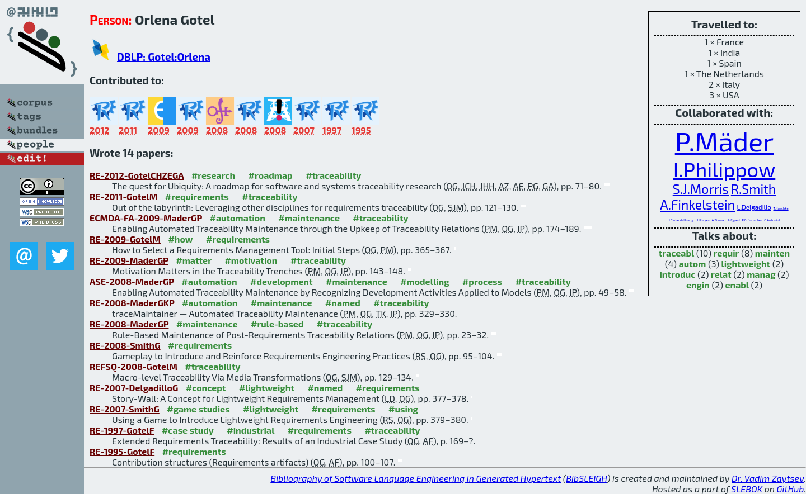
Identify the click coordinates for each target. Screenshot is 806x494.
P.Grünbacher (752, 220)
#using (403, 408)
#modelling (424, 281)
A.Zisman (718, 220)
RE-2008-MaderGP (129, 324)
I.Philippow (724, 169)
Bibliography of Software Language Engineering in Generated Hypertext (415, 478)
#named (342, 302)
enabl (737, 284)
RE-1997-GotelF (122, 430)
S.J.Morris (701, 189)
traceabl (676, 253)
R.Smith (753, 189)
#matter (194, 260)
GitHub (790, 488)
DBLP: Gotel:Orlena (163, 56)
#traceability (333, 175)
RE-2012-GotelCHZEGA (137, 175)
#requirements (197, 196)
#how (180, 239)
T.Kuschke (781, 208)
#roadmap (271, 175)
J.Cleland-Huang (681, 220)
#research (213, 175)
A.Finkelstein (697, 204)
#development (281, 281)
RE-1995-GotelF (122, 451)
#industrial (250, 430)
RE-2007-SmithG (125, 408)
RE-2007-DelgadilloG (134, 387)
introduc (677, 274)
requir (726, 253)
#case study (188, 430)
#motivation (250, 260)
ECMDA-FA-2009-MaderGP (146, 217)
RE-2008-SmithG (125, 345)
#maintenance (309, 217)
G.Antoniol (772, 220)
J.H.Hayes (702, 220)
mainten (772, 253)
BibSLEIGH (586, 478)
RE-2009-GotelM (125, 239)
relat (721, 274)
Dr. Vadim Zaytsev (768, 478)
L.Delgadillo (754, 207)
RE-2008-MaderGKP (132, 302)
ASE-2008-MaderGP (132, 281)
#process (482, 281)
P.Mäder (724, 141)
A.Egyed (734, 220)
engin (698, 284)
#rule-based (277, 324)
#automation (237, 217)
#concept (206, 387)
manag (761, 274)
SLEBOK (746, 488)
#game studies (198, 408)
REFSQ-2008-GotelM (133, 366)
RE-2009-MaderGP (129, 260)
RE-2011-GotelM (123, 196)
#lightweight (266, 387)
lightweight (746, 263)
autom (692, 263)
